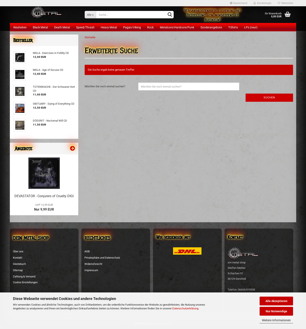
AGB (87, 251)
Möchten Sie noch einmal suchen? (105, 86)
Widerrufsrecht (93, 263)
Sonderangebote (211, 27)
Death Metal (62, 27)
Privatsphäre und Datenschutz (102, 257)
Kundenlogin (263, 3)
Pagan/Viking (132, 27)
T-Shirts (233, 27)
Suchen (269, 97)
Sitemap (18, 270)
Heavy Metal (109, 27)
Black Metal (40, 27)
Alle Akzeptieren (276, 301)
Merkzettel (285, 3)
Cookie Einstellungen (25, 282)
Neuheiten (20, 27)
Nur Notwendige (276, 311)
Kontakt (17, 257)
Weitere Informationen (276, 320)
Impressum (91, 270)
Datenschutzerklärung (185, 308)
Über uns (18, 251)
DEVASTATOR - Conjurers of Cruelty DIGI (44, 196)
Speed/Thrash (85, 27)
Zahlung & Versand (24, 276)
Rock (150, 27)
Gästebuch (19, 263)
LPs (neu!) (251, 27)
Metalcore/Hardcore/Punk (177, 27)
